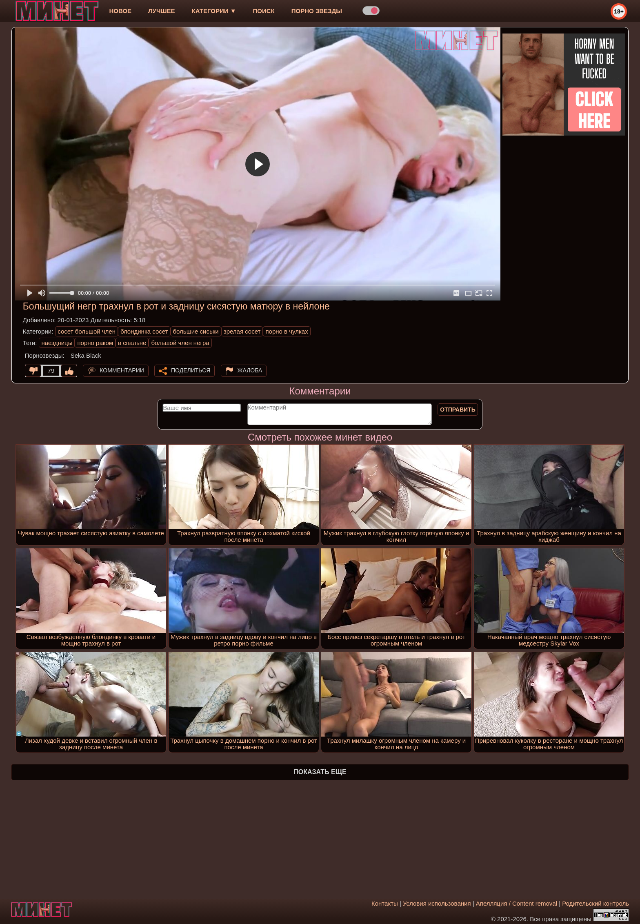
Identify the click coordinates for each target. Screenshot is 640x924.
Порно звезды (316, 10)
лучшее (161, 10)
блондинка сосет (144, 331)
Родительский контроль (595, 903)
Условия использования (437, 903)
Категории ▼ (214, 10)
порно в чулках (286, 331)
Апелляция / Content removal (516, 903)
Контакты (384, 903)
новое (120, 10)
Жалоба (250, 370)
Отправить (458, 409)
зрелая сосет (242, 331)
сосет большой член (87, 331)
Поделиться (190, 370)
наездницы (56, 342)
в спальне (132, 342)
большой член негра (180, 342)
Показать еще (319, 771)
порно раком (95, 342)
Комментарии (122, 370)
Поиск (264, 10)
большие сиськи (196, 331)
